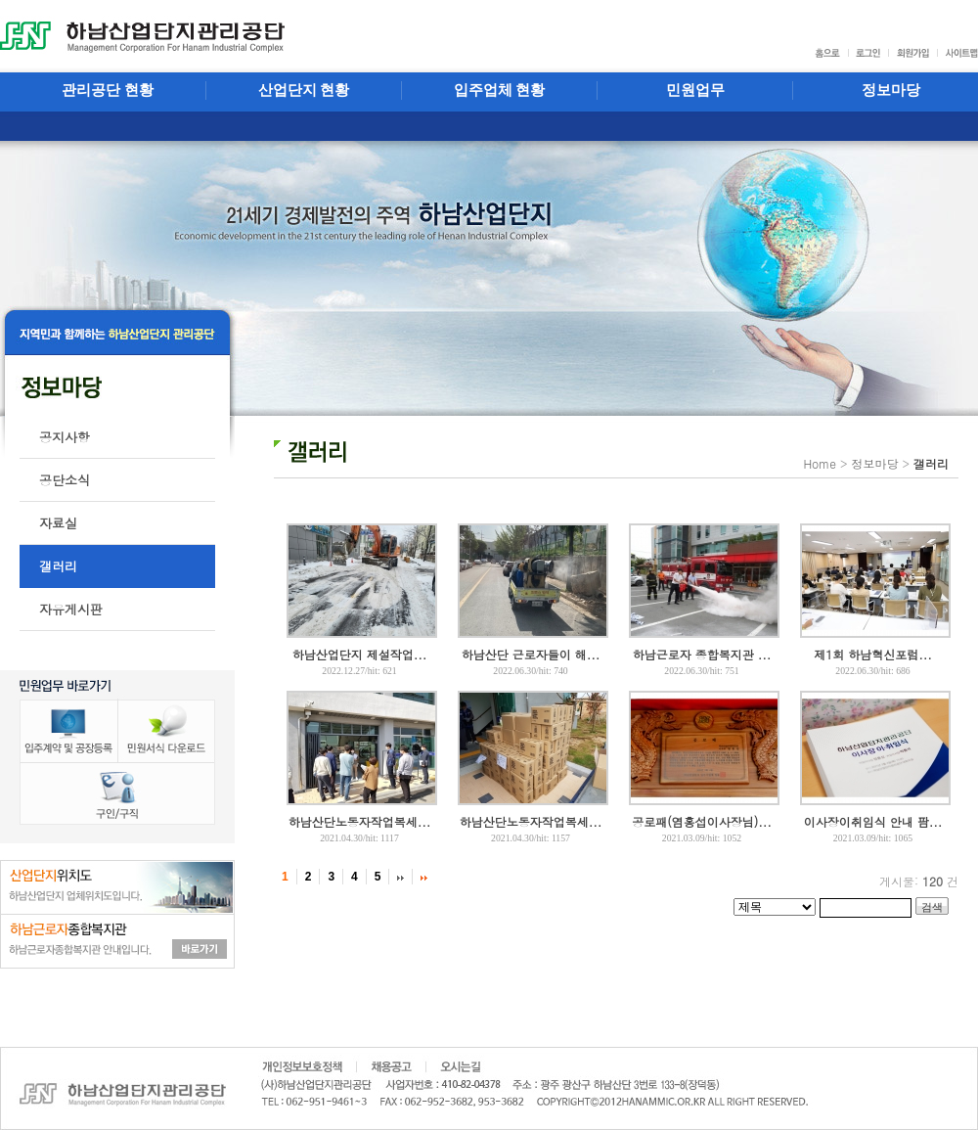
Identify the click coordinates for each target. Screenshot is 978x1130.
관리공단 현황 (108, 90)
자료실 (58, 523)
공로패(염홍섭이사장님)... (702, 821)
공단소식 (64, 480)
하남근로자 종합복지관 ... (702, 654)
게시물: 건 (918, 881)
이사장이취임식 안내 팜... (873, 821)
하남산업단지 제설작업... (359, 654)
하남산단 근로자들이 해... (531, 654)
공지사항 (64, 437)
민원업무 (695, 90)
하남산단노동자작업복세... (360, 821)
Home (819, 463)
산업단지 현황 (304, 90)
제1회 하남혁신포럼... (873, 654)
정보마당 (874, 463)
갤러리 (58, 566)
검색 (932, 907)
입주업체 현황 (500, 90)
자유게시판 (71, 609)
